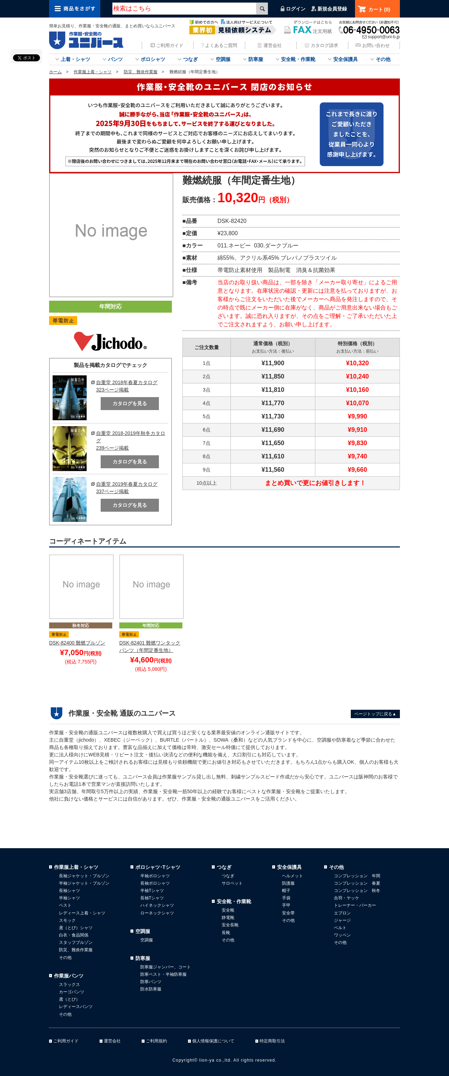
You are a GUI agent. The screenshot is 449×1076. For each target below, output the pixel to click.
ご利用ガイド (169, 45)
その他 (383, 59)
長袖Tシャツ (152, 897)
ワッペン (342, 935)
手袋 (286, 897)
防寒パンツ (150, 981)
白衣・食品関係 (73, 935)
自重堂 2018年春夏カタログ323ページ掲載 (127, 386)
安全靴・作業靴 (298, 59)
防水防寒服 (150, 989)
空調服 (223, 59)
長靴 (226, 932)
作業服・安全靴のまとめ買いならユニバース (87, 40)
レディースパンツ (76, 1006)
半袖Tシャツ (152, 890)
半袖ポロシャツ (155, 875)
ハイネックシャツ (157, 905)
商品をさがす (74, 9)
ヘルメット (292, 875)
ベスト (65, 905)
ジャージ (342, 920)
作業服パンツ (68, 976)
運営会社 (272, 45)
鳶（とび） (69, 999)
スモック (67, 920)
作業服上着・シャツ (93, 71)
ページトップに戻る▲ (375, 713)
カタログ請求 (324, 45)
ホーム (55, 71)
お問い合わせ (376, 45)
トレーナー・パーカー (355, 905)
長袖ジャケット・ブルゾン (84, 875)
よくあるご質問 (221, 45)
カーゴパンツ (71, 991)
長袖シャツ (69, 890)
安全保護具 (345, 59)
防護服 (288, 883)
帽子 (286, 890)
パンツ (115, 59)
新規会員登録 (332, 9)
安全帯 (288, 913)
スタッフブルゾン (76, 942)
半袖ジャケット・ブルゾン (84, 883)
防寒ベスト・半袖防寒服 (163, 974)
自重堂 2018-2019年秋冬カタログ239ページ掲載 (130, 440)
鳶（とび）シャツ (76, 927)
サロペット (232, 883)
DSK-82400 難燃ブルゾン (77, 643)
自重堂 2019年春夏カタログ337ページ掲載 (127, 487)
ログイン (296, 9)
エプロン (342, 913)
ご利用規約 (156, 1040)
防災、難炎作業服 (141, 71)
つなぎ (190, 59)
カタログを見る (130, 403)
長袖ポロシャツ (155, 883)
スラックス (69, 984)
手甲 (286, 905)
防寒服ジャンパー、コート (165, 967)
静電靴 (228, 917)
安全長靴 (230, 924)
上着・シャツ (75, 59)
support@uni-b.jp (384, 36)
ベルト (340, 927)
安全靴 (228, 910)
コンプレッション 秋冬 (357, 890)
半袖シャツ (69, 897)
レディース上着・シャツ (82, 913)
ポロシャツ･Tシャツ (157, 867)
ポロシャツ (153, 59)
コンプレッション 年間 (357, 875)
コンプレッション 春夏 (357, 883)
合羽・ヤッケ (346, 897)
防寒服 (255, 59)
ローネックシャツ (157, 913)
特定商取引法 (272, 1040)
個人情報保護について (213, 1040)
